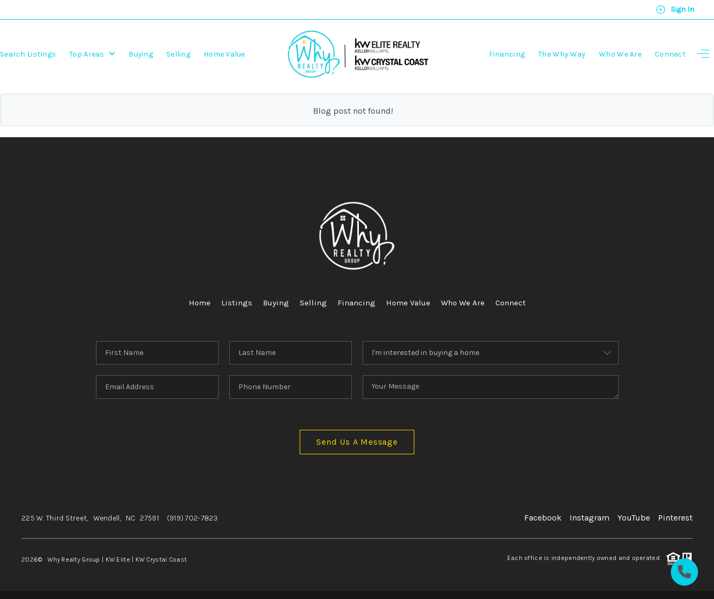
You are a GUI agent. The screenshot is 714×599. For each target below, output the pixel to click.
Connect (670, 54)
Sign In (675, 9)
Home (200, 303)
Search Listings (28, 54)
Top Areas (92, 54)
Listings (236, 303)
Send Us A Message (357, 442)
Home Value (224, 54)
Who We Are (620, 54)
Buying (141, 54)
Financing (507, 54)
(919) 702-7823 (192, 518)
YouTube (633, 518)
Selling (178, 54)
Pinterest (675, 518)
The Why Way (561, 54)
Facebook (542, 518)
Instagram (589, 518)
